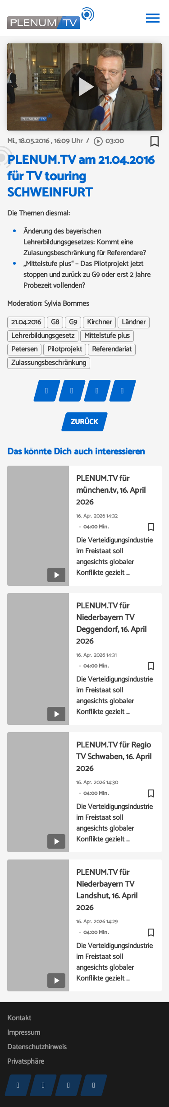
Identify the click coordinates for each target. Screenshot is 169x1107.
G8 (55, 322)
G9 (73, 322)
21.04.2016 (26, 322)
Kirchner (99, 322)
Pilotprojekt (64, 349)
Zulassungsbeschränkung (48, 363)
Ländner (134, 322)
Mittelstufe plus (107, 336)
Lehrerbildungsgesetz (42, 336)
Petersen (24, 349)
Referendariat (112, 349)
